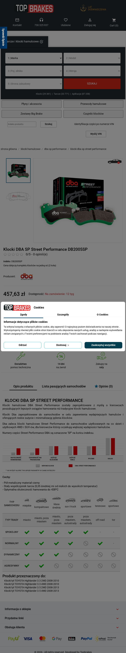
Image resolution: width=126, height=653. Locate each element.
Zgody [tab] (23, 314)
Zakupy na (101, 364)
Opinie (104, 386)
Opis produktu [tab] (23, 386)
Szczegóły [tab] (63, 314)
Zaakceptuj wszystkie (103, 345)
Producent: (9, 276)
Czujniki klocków (93, 113)
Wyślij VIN (96, 133)
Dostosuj (62, 345)
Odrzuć (23, 345)
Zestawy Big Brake (31, 113)
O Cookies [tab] (102, 314)
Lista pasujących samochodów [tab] (64, 386)
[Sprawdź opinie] (3, 38)
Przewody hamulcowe (93, 104)
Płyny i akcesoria (32, 104)
